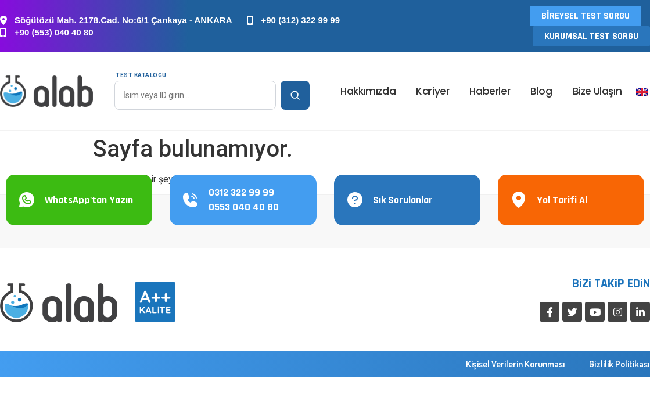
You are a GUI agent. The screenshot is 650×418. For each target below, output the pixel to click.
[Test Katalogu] (195, 95)
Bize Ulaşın (597, 91)
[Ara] (295, 95)
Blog (541, 91)
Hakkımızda (368, 91)
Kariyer (432, 91)
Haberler (489, 91)
